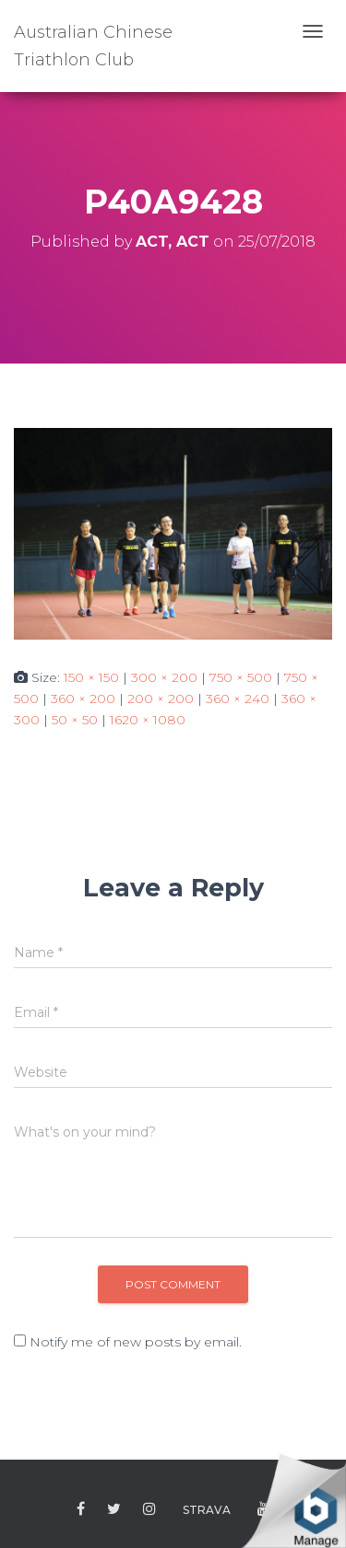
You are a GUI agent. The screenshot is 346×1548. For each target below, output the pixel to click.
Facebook (80, 1509)
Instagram (149, 1509)
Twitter (114, 1509)
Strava (207, 1510)
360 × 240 (237, 698)
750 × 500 (240, 677)
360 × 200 (83, 698)
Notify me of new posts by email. (136, 1342)
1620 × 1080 (147, 719)
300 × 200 (164, 677)
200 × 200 (160, 698)
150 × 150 (91, 677)
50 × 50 (75, 719)
